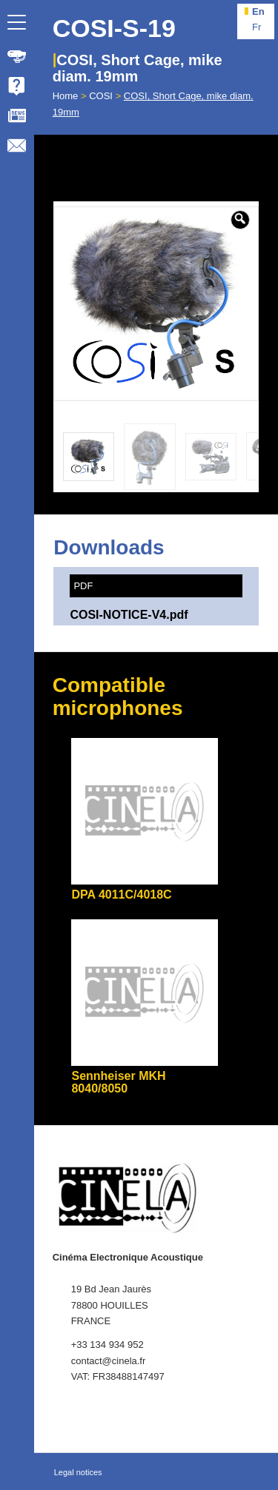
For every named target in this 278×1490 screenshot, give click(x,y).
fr (256, 27)
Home (66, 95)
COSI (101, 95)
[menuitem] (17, 56)
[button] (240, 219)
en (258, 11)
